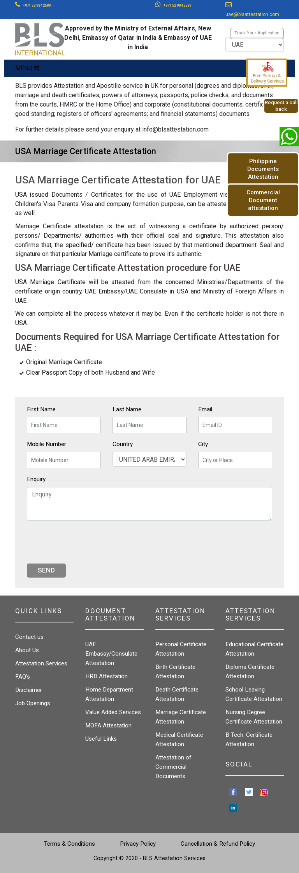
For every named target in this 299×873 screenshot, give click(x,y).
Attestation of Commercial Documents (173, 767)
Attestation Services (41, 663)
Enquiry (36, 479)
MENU (27, 68)
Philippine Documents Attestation (263, 169)
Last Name (127, 409)
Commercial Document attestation (263, 200)
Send (46, 570)
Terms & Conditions (69, 843)
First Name (41, 409)
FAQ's (22, 676)
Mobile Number (46, 444)
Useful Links (101, 738)
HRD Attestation (106, 676)
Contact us (29, 636)
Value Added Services (113, 712)
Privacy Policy (138, 843)
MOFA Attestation (108, 725)
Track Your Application (257, 33)
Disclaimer (28, 689)
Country (123, 444)
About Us (27, 650)
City (203, 444)
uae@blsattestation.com (252, 14)
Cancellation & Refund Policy (218, 843)
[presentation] (86, 542)
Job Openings (32, 703)
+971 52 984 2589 (37, 5)
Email (205, 409)
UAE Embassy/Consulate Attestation (111, 654)
